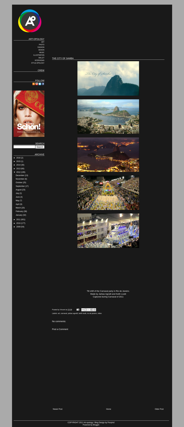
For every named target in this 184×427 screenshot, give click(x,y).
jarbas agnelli (73, 313)
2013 (18, 169)
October (19, 182)
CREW (41, 70)
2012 (18, 172)
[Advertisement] (108, 45)
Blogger (96, 425)
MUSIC (41, 52)
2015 (18, 161)
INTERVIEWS (39, 60)
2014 (18, 165)
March (18, 208)
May (18, 200)
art (59, 313)
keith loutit (82, 313)
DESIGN (41, 50)
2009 (18, 227)
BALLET (41, 58)
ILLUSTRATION (38, 55)
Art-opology (88, 422)
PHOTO (41, 45)
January (19, 215)
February (20, 211)
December (20, 175)
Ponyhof (111, 422)
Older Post (159, 409)
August (19, 190)
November (20, 179)
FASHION (41, 47)
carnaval (64, 313)
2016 (18, 158)
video (100, 313)
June (18, 197)
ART (42, 42)
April (18, 204)
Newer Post (57, 409)
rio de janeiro (92, 313)
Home (108, 409)
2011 (18, 219)
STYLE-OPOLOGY (37, 63)
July (18, 193)
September (20, 186)
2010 (18, 223)
